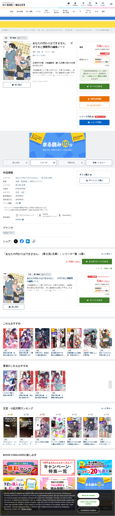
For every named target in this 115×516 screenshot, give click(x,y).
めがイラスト (9, 236)
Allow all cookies (88, 495)
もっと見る (106, 257)
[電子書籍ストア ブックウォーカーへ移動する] (11, 33)
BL (74, 11)
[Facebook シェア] (22, 244)
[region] (57, 503)
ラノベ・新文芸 (56, 11)
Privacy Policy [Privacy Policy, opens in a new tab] (26, 509)
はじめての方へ (94, 109)
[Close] (112, 503)
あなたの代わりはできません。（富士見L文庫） (34, 181)
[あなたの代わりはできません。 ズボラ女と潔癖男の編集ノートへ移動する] (94, 33)
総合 (11, 11)
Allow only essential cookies (88, 503)
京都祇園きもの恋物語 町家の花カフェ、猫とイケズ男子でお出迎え (74, 357)
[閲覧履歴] (89, 4)
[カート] (96, 4)
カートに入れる (94, 90)
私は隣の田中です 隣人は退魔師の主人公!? (58, 357)
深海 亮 (40, 55)
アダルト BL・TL (88, 11)
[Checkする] (29, 82)
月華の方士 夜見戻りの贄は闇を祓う (42, 357)
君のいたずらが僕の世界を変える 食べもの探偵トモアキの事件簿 (106, 357)
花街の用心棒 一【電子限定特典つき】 (26, 357)
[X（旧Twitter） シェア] (16, 244)
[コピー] (34, 244)
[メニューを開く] (111, 4)
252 (18, 207)
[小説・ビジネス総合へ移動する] (29, 33)
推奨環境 (20, 223)
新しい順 (108, 272)
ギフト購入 (85, 178)
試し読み (17, 88)
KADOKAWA (21, 192)
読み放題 (20, 11)
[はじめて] (83, 4)
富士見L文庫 (20, 188)
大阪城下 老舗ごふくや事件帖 (90, 357)
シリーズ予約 (86, 120)
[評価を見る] (39, 58)
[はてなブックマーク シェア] (28, 244)
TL (80, 11)
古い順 (99, 272)
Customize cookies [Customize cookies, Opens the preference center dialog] (88, 510)
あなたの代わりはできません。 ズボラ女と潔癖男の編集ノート (50, 283)
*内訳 (107, 69)
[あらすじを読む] (54, 76)
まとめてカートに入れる (97, 265)
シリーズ (47, 166)
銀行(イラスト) (36, 185)
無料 (103, 11)
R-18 (96, 11)
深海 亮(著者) (21, 185)
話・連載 (29, 11)
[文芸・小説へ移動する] (41, 33)
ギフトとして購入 (94, 184)
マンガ (38, 11)
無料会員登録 (94, 102)
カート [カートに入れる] (94, 303)
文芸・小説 (20, 196)
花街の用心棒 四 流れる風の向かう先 (10, 357)
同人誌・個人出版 (66, 11)
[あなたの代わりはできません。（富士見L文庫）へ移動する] (60, 33)
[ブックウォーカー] (13, 4)
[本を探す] (102, 4)
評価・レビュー (99, 166)
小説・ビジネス (47, 11)
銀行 (53, 55)
